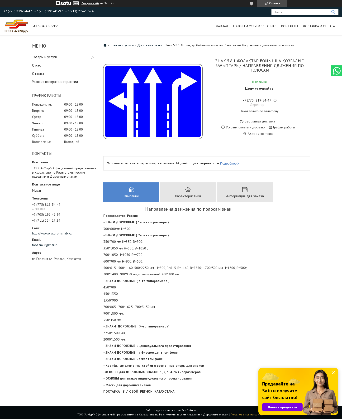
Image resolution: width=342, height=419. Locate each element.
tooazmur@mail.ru (45, 245)
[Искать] (333, 12)
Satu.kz (191, 410)
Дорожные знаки (149, 45)
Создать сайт (90, 3)
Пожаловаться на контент (247, 414)
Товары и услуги (246, 26)
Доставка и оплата (319, 26)
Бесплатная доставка (260, 121)
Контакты (289, 26)
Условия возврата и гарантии (55, 81)
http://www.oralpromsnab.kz (52, 233)
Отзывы (38, 73)
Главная (221, 26)
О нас (271, 26)
